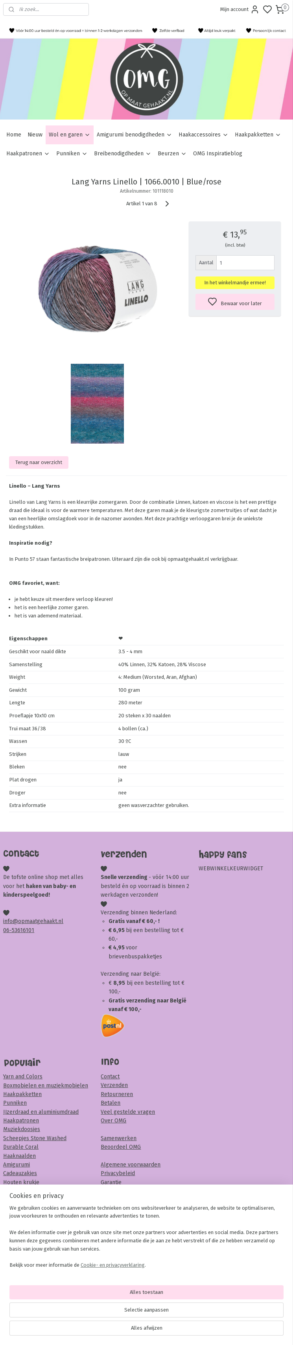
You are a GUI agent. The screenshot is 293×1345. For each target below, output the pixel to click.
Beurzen (172, 153)
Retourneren (117, 1094)
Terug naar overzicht (38, 462)
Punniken (72, 153)
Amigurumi (16, 1164)
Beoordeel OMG (121, 1147)
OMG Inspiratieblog (217, 153)
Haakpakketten (258, 134)
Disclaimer (114, 1200)
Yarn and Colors (22, 1076)
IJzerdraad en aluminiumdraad (41, 1112)
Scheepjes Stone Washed (34, 1138)
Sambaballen (20, 1191)
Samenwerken (118, 1138)
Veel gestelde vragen (128, 1112)
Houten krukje (21, 1182)
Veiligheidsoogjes (25, 1200)
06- (7, 930)
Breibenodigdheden (122, 153)
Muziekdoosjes (21, 1129)
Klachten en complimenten (135, 1191)
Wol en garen (69, 134)
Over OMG (113, 1120)
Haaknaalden (19, 1156)
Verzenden (114, 1085)
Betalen (110, 1103)
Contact (110, 1076)
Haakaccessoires (204, 134)
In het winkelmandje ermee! (235, 283)
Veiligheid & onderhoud (130, 1208)
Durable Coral (21, 1147)
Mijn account (240, 9)
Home (13, 134)
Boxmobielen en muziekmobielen (45, 1085)
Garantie (111, 1182)
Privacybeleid (118, 1173)
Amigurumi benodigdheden (134, 134)
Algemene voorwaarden (130, 1164)
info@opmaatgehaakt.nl (33, 921)
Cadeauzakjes (20, 1173)
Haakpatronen (28, 153)
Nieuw (35, 134)
